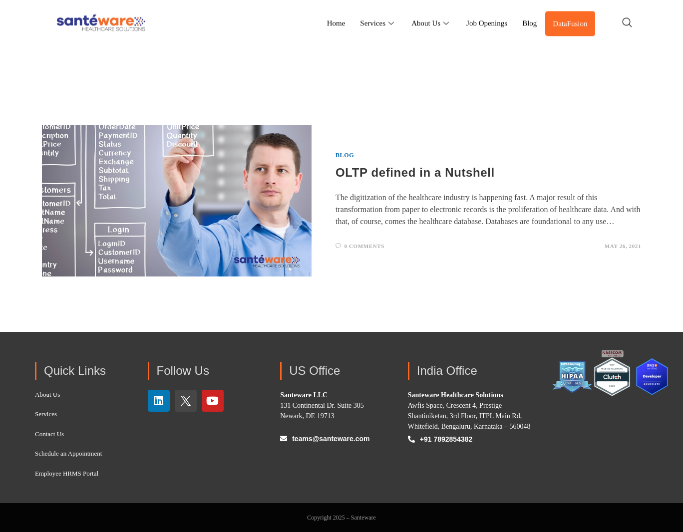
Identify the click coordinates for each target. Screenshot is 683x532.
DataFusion (570, 15)
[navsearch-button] (627, 15)
